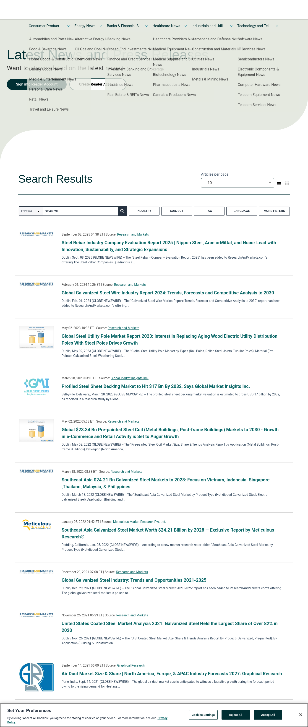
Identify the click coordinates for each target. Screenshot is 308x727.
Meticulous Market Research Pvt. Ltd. (139, 522)
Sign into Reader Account (36, 84)
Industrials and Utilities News (209, 26)
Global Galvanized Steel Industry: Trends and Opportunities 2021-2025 (134, 580)
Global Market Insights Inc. (130, 378)
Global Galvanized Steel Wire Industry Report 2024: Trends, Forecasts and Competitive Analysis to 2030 (168, 293)
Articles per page (214, 174)
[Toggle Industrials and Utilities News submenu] (231, 26)
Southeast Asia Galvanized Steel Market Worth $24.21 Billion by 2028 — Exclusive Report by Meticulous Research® (168, 533)
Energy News (84, 26)
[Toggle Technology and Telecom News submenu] (277, 26)
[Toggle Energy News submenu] (101, 26)
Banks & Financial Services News (124, 26)
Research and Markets (133, 234)
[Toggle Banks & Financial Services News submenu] (146, 26)
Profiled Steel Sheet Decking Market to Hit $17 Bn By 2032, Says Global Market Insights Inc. (156, 386)
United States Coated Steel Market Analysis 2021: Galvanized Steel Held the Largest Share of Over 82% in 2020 (170, 627)
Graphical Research (130, 665)
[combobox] (237, 182)
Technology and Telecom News (254, 26)
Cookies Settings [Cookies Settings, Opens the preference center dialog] (203, 715)
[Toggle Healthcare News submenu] (185, 26)
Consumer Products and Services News (46, 26)
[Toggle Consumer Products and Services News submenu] (68, 26)
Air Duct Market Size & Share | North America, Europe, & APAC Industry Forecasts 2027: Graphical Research (172, 673)
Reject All (235, 715)
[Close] (301, 716)
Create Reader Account (98, 84)
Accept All (268, 715)
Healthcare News (166, 26)
